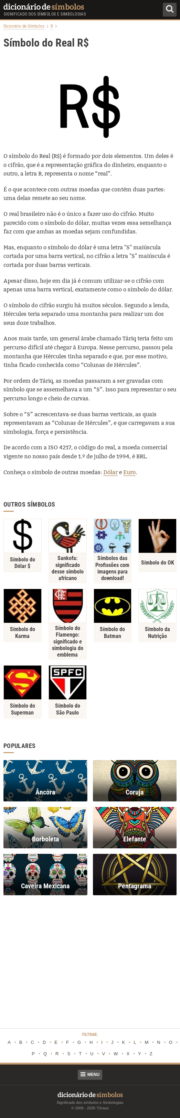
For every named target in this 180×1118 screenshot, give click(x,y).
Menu (90, 1074)
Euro (129, 472)
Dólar (110, 472)
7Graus (102, 1108)
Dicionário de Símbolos (23, 26)
